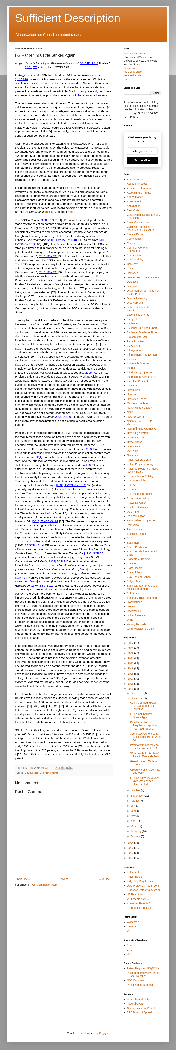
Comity (131, 243)
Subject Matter (135, 581)
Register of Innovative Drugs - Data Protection (143, 974)
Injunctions (133, 359)
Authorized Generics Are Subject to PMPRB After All (145, 736)
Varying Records (136, 624)
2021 (131, 658)
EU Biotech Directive (139, 907)
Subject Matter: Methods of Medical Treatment (142, 587)
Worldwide (133, 921)
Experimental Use (137, 336)
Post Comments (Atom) (44, 884)
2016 (131, 683)
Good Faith (133, 345)
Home (64, 878)
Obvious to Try (135, 437)
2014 (131, 842)
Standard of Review (138, 559)
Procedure (133, 489)
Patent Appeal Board (139, 459)
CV (125, 79)
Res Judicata (134, 529)
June (134, 810)
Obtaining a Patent (138, 433)
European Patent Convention (144, 889)
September (137, 795)
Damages (132, 272)
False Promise (135, 341)
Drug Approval (135, 302)
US (129, 930)
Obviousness (31, 773)
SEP (129, 538)
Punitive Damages (137, 507)
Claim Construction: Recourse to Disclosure (140, 228)
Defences (132, 281)
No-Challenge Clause (139, 407)
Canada (131, 926)
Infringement (134, 350)
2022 (131, 653)
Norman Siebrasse (134, 53)
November (137, 698)
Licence (131, 394)
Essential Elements (138, 314)
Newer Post (22, 878)
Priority (131, 485)
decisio (49, 211)
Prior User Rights (137, 480)
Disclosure (133, 286)
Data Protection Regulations (143, 277)
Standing (132, 563)
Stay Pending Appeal (139, 576)
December (137, 693)
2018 (131, 673)
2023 (131, 648)
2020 (131, 663)
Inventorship (134, 385)
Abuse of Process (137, 183)
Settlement (133, 542)
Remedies (133, 524)
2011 (131, 857)
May (133, 815)
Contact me (130, 68)
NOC (130, 412)
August (135, 800)
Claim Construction (138, 222)
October (136, 790)
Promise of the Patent (139, 493)
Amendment (134, 201)
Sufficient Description (67, 18)
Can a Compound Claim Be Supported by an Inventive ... (144, 705)
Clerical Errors (135, 234)
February (136, 831)
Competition (134, 255)
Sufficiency (133, 593)
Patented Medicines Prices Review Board (142, 470)
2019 (131, 668)
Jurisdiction (133, 390)
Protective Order (136, 502)
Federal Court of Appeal (141, 999)
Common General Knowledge (137, 249)
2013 (131, 847)
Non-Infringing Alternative (141, 428)
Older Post (105, 878)
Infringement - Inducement (142, 354)
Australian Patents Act (140, 903)
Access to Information (139, 188)
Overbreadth (134, 446)
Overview (132, 450)
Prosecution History (138, 498)
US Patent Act (135, 894)
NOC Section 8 (135, 416)
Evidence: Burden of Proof (142, 332)
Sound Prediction (137, 547)
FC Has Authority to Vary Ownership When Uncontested (144, 781)
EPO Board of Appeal (139, 1012)
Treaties (131, 606)
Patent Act (133, 872)
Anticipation (133, 205)
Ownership (133, 455)
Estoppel (132, 319)
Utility (130, 619)
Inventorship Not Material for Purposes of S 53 (144, 746)
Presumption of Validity (140, 476)
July (133, 805)
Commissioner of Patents (141, 1008)
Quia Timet (133, 511)
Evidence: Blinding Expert (142, 327)
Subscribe (142, 160)
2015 (131, 688)
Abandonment (135, 179)
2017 (131, 678)
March (135, 826)
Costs (130, 268)
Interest (131, 367)
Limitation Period (136, 398)
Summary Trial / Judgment (142, 597)
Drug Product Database (140, 984)
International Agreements (141, 376)
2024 (131, 643)
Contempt (132, 264)
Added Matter (135, 196)
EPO (130, 949)
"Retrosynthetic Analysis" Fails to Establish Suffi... (145, 755)
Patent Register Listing (140, 464)
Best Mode (133, 210)
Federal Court (135, 1003)
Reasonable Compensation (143, 520)
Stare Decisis (134, 567)
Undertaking (134, 611)
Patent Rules (134, 876)
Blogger (103, 1033)
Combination (134, 238)
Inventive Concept (137, 381)
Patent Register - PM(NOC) (143, 968)
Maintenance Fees (137, 403)
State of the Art (135, 572)
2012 (131, 852)
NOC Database (136, 980)
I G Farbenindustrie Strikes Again (141, 716)
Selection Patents (49, 773)
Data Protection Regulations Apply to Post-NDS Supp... (143, 725)
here (71, 211)
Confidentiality (135, 259)
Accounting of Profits (139, 192)
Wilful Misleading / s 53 (140, 628)
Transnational (135, 602)
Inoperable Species (138, 363)
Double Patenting (137, 298)
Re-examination (136, 515)
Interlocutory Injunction (140, 372)
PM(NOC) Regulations (140, 881)
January (136, 836)
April (134, 821)
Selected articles (133, 75)
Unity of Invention (137, 615)
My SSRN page (133, 71)
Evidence (132, 323)
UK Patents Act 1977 (139, 898)
